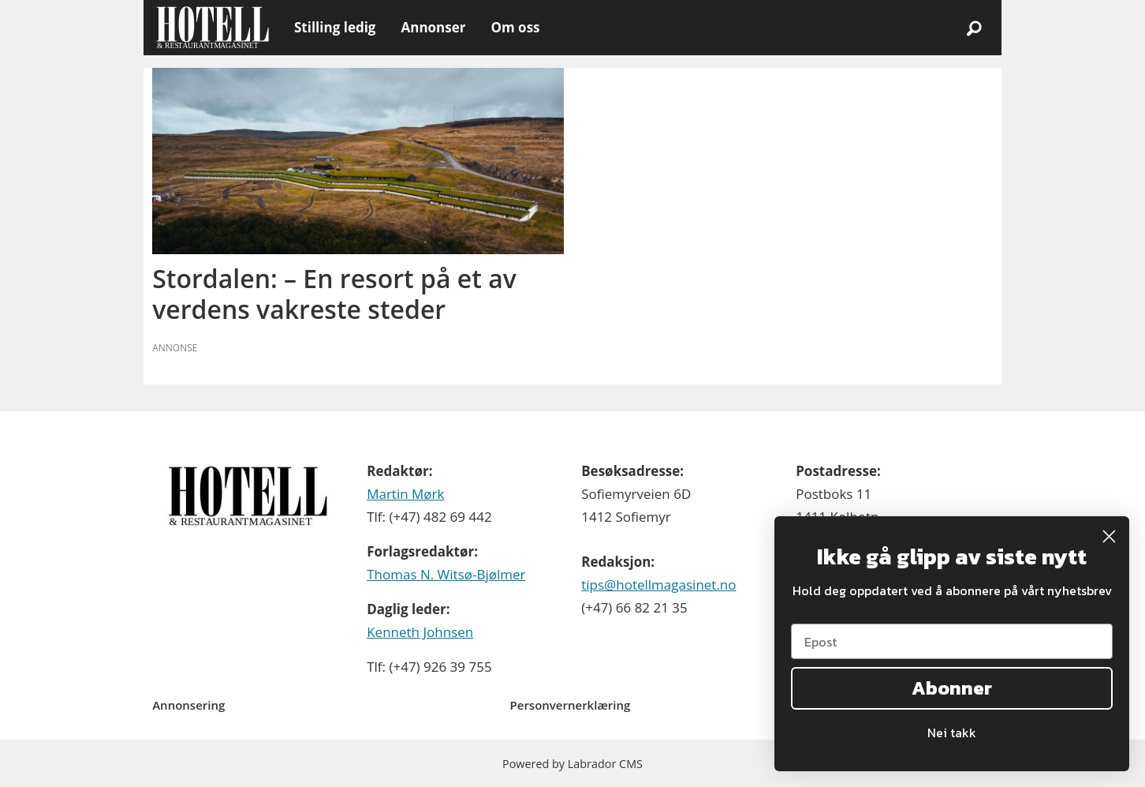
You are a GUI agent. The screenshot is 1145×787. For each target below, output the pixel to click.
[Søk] (973, 27)
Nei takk (951, 732)
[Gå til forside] (212, 27)
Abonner (952, 688)
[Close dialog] (1109, 536)
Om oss (514, 27)
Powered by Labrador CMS (572, 763)
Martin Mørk (405, 494)
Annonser (433, 27)
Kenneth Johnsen (420, 632)
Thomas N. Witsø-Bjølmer (446, 574)
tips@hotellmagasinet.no (658, 584)
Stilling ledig (334, 27)
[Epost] (952, 641)
